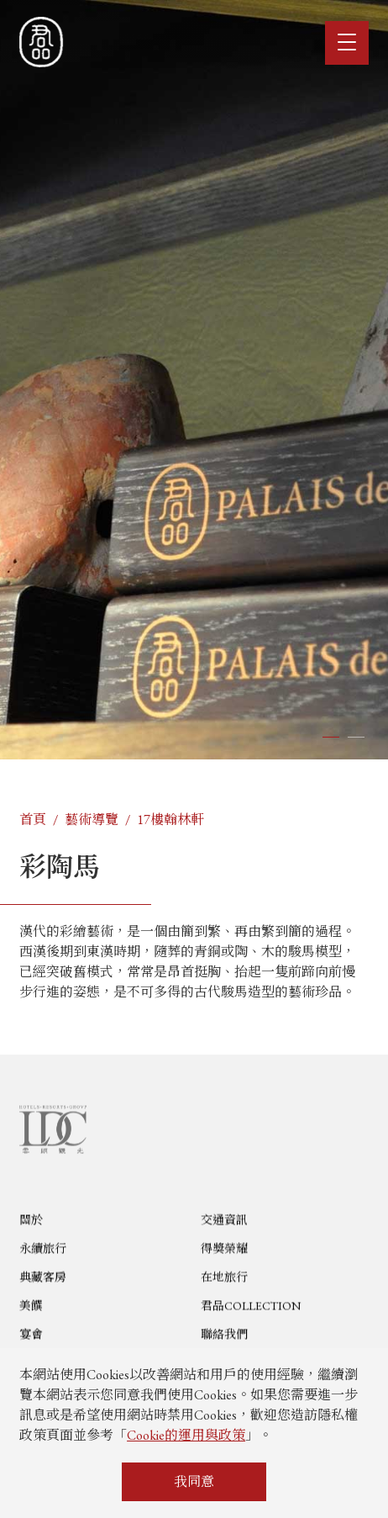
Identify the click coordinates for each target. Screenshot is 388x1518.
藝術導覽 (91, 819)
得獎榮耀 (224, 1309)
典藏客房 (42, 1338)
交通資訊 (224, 1280)
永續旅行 (42, 1309)
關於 (31, 1280)
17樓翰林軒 (170, 819)
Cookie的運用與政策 (186, 1435)
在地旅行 (224, 1338)
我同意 (194, 1481)
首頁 (32, 819)
